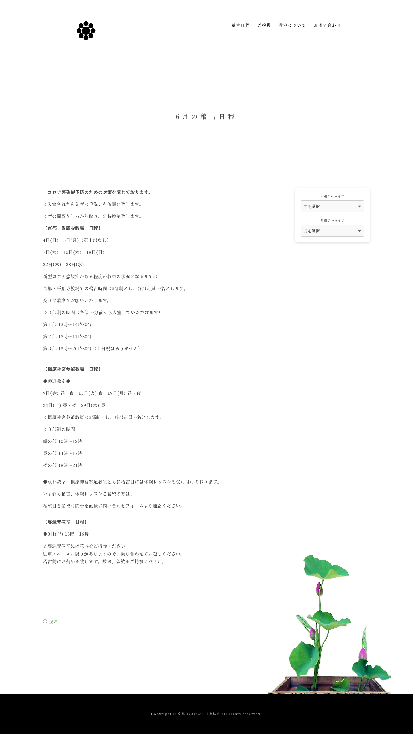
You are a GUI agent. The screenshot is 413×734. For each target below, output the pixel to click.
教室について (292, 25)
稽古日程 (241, 25)
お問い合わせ (327, 25)
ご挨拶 (264, 25)
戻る (53, 621)
